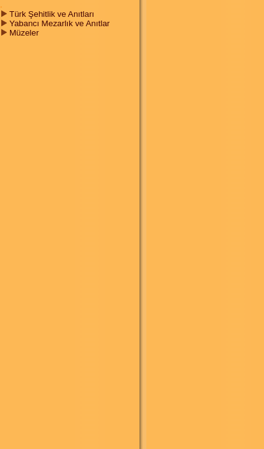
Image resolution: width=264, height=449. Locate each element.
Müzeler (24, 32)
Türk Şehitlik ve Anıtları (51, 14)
